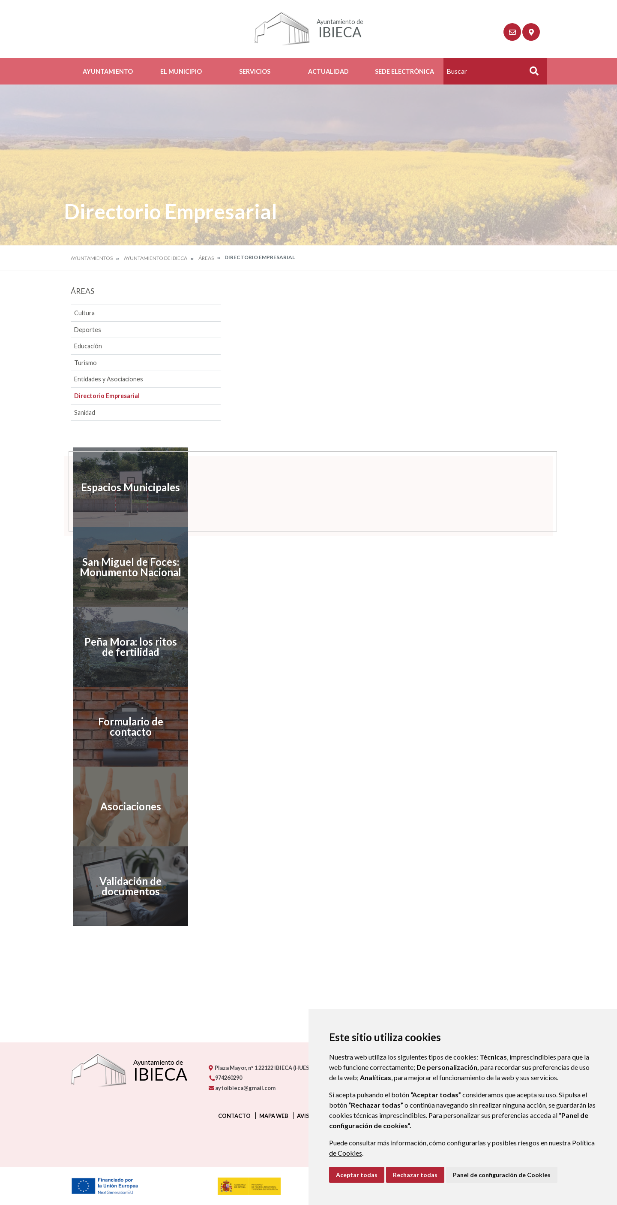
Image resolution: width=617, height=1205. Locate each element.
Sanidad (84, 412)
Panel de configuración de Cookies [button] (502, 1174)
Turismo (85, 362)
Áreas (206, 258)
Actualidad (328, 71)
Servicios (254, 71)
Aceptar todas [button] (356, 1174)
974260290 (225, 1077)
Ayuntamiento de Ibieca (155, 258)
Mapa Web (273, 1115)
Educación (88, 346)
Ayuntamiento (108, 71)
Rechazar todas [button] (415, 1174)
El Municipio (181, 71)
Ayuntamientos (92, 258)
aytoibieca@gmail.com (242, 1087)
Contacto (234, 1115)
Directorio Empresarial (107, 395)
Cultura (84, 313)
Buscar (531, 73)
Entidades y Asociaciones (108, 379)
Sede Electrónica (404, 71)
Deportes (87, 329)
